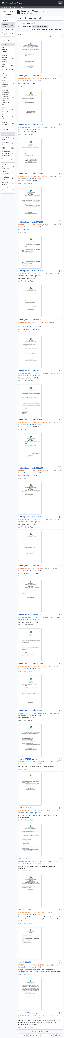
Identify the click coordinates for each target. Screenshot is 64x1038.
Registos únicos (8, 25)
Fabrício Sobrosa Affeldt (8, 50)
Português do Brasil (8, 34)
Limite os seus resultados (8, 13)
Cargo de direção (8, 183)
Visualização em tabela (40, 26)
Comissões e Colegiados (8, 166)
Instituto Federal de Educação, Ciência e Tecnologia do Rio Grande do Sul (8, 97)
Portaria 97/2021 (24, 909)
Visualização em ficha (24, 26)
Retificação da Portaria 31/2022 (30, 419)
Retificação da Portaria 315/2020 (30, 320)
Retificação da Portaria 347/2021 (30, 222)
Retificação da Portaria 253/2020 (30, 517)
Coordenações (8, 138)
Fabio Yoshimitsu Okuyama (8, 117)
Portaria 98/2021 (24, 808)
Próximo (57, 1035)
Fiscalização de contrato (8, 160)
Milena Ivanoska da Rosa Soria (8, 109)
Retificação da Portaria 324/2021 (30, 271)
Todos (4, 44)
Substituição (8, 144)
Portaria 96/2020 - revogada (28, 1013)
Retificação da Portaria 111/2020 (30, 614)
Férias (8, 148)
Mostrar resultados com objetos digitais (50, 35)
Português (8, 29)
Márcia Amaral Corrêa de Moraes (8, 84)
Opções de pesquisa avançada (30, 18)
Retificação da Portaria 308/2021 (30, 468)
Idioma (5, 20)
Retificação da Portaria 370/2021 (30, 124)
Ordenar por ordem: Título (38, 29)
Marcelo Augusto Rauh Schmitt (8, 58)
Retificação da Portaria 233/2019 (30, 566)
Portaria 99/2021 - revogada (28, 759)
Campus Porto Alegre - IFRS (32, 80)
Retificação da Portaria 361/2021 (30, 173)
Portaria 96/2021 (24, 962)
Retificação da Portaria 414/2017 (30, 76)
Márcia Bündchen (8, 123)
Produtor (5, 40)
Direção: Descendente (55, 29)
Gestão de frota (8, 178)
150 (51, 1035)
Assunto (5, 130)
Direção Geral (8, 65)
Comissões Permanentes (8, 190)
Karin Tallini (8, 70)
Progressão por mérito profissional (8, 153)
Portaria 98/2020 (24, 859)
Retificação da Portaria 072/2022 (30, 663)
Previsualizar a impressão (26, 23)
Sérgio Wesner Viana (8, 75)
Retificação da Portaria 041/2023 (30, 710)
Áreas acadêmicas (8, 173)
